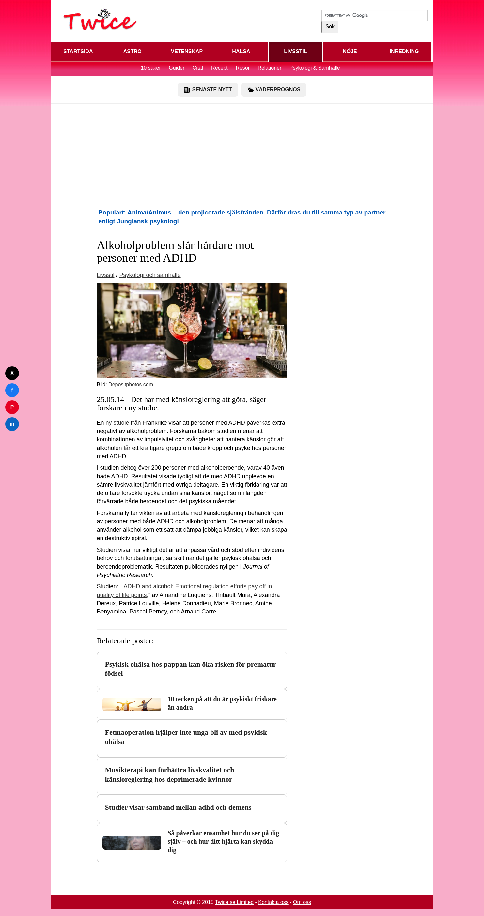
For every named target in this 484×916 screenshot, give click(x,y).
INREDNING (404, 51)
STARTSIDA (78, 51)
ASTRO (132, 51)
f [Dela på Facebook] (12, 390)
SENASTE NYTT (208, 89)
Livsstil (106, 275)
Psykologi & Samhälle (314, 68)
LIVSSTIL (295, 51)
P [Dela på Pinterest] (12, 407)
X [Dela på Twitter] (12, 373)
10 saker (151, 68)
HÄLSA (241, 51)
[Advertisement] (242, 155)
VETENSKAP (187, 51)
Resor (243, 68)
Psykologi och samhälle (150, 275)
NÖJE (350, 51)
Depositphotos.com (130, 384)
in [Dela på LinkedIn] (12, 424)
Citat (198, 68)
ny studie (117, 423)
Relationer (269, 68)
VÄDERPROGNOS (274, 89)
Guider (176, 68)
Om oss (302, 902)
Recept (219, 68)
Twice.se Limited (234, 902)
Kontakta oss (273, 902)
